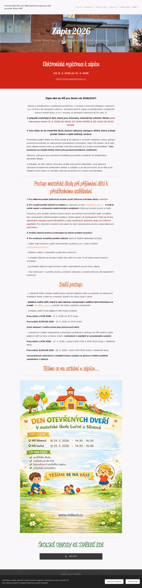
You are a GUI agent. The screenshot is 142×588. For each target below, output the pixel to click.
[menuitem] (79, 7)
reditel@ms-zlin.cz (94, 204)
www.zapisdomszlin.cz (37, 247)
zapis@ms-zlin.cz (42, 305)
